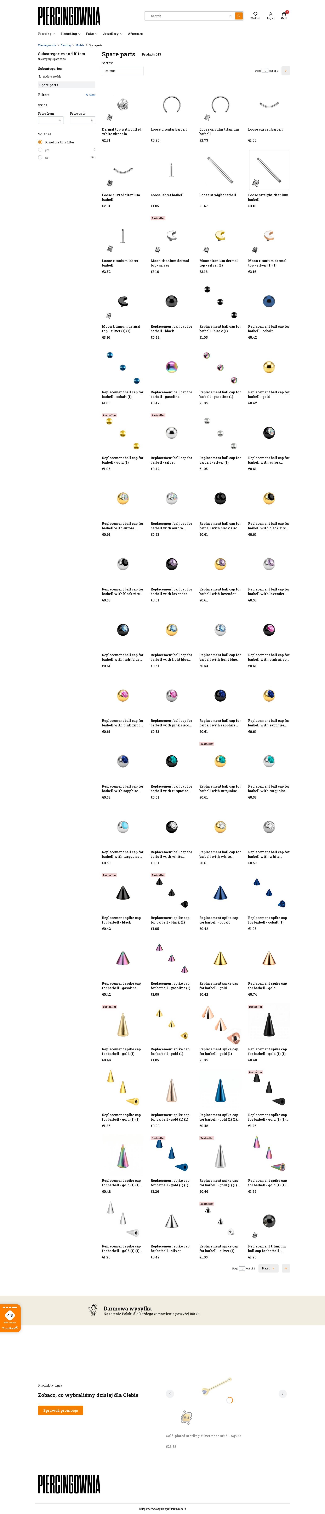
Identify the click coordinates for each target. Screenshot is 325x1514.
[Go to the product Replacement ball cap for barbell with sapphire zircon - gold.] (269, 696)
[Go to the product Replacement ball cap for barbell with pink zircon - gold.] (123, 696)
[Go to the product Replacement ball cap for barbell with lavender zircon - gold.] (172, 564)
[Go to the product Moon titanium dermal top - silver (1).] (220, 236)
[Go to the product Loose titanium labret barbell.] (123, 236)
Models (80, 45)
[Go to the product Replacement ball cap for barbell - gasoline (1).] (220, 367)
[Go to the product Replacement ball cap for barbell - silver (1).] (220, 433)
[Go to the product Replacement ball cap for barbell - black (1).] (220, 301)
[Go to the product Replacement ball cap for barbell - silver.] (172, 433)
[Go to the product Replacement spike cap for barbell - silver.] (172, 1221)
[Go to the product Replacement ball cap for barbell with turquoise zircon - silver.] (269, 761)
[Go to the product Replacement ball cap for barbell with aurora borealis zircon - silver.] (172, 499)
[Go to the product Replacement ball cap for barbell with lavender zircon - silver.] (269, 564)
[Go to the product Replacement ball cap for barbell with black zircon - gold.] (269, 499)
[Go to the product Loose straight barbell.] (220, 170)
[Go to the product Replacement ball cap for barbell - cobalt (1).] (123, 367)
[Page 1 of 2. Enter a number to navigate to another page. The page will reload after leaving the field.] (265, 71)
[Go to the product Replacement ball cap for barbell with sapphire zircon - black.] (220, 696)
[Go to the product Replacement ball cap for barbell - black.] (172, 301)
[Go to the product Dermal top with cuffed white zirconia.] (123, 104)
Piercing (66, 45)
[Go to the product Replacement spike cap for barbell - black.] (123, 893)
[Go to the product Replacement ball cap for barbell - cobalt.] (269, 301)
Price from (46, 113)
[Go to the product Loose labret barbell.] (172, 170)
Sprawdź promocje (60, 1410)
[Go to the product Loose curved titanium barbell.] (123, 170)
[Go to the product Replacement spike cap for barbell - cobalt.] (220, 893)
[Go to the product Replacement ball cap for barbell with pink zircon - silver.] (172, 696)
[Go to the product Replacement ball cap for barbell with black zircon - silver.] (123, 564)
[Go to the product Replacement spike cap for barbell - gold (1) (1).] (269, 1024)
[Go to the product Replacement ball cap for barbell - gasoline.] (172, 367)
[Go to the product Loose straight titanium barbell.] (269, 170)
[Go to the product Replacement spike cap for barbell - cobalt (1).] (269, 893)
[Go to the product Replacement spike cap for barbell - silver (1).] (220, 1221)
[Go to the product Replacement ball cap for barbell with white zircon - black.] (172, 827)
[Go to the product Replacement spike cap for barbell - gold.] (220, 958)
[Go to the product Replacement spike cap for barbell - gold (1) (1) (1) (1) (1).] (220, 1156)
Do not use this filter (59, 142)
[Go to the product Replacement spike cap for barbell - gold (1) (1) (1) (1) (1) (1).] (123, 1221)
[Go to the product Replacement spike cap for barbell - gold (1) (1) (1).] (220, 1090)
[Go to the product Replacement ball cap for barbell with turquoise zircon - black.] (172, 761)
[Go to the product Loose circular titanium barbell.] (220, 104)
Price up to (78, 113)
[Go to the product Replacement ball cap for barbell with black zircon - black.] (220, 499)
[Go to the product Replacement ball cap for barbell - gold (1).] (123, 433)
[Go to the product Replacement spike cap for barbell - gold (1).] (123, 1024)
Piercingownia (47, 45)
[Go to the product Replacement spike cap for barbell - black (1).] (172, 893)
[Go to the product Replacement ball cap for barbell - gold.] (269, 367)
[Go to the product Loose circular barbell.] (172, 104)
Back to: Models (49, 76)
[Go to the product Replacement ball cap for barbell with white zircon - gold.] (220, 827)
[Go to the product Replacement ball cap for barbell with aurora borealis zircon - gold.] (123, 499)
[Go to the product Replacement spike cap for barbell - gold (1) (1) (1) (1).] (123, 1156)
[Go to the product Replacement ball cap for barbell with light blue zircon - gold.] (172, 630)
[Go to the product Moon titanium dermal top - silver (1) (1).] (269, 236)
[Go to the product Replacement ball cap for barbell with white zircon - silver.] (269, 827)
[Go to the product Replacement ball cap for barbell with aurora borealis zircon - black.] (269, 433)
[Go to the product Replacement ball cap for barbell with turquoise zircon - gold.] (220, 761)
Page (258, 70)
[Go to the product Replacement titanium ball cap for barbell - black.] (269, 1221)
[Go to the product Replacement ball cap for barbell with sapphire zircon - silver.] (123, 761)
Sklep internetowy (161, 1508)
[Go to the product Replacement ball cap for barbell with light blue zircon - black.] (123, 630)
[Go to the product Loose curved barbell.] (269, 104)
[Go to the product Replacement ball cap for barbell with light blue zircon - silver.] (220, 630)
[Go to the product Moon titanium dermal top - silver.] (172, 236)
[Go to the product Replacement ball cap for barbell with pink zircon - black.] (269, 630)
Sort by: (107, 63)
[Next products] (268, 1268)
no (47, 158)
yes (47, 150)
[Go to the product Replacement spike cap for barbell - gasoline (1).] (172, 958)
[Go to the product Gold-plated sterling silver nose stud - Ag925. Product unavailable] (217, 1385)
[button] (239, 15)
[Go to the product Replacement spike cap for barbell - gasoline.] (123, 958)
